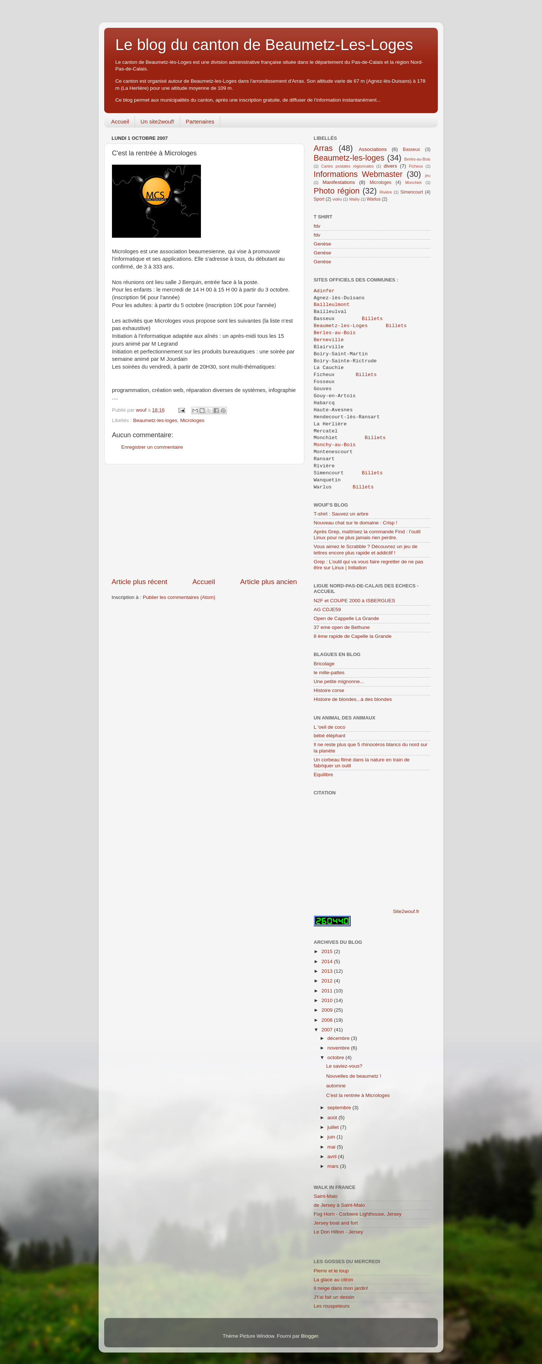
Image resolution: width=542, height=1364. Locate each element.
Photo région (337, 190)
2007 (327, 1029)
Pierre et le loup (331, 1271)
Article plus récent (139, 582)
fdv (317, 226)
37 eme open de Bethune (342, 627)
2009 (327, 1010)
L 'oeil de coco (329, 727)
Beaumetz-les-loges (155, 420)
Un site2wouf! (157, 121)
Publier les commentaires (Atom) (179, 597)
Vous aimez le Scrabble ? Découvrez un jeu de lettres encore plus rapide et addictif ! (365, 549)
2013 (327, 971)
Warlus (373, 199)
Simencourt (411, 192)
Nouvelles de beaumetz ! (353, 1076)
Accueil (120, 121)
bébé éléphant (330, 735)
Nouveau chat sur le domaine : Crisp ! (355, 522)
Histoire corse (329, 690)
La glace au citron (333, 1279)
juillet (333, 1127)
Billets (372, 319)
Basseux (411, 149)
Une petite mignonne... (339, 681)
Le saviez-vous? (344, 1066)
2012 (327, 981)
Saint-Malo (326, 1196)
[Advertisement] (204, 520)
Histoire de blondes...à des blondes (353, 699)
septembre (340, 1107)
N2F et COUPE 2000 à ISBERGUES (354, 600)
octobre (336, 1057)
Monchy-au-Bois (335, 445)
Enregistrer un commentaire (152, 447)
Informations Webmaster (358, 174)
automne (336, 1085)
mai (332, 1147)
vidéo (337, 199)
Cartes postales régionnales (347, 166)
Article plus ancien (268, 582)
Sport (319, 199)
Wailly (354, 199)
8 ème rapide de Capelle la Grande (352, 636)
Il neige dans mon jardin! (341, 1288)
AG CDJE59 (327, 609)
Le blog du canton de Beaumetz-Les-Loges (264, 44)
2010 (327, 1000)
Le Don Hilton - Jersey (338, 1232)
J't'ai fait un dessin (334, 1297)
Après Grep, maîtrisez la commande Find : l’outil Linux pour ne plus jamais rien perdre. (367, 534)
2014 (327, 961)
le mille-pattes (329, 672)
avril (332, 1156)
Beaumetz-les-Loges (341, 326)
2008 (327, 1020)
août (332, 1117)
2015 (327, 951)
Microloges (192, 420)
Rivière (386, 192)
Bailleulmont (333, 305)
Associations (372, 149)
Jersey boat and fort (336, 1223)
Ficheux (416, 166)
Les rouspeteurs (332, 1306)
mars (333, 1166)
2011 (327, 991)
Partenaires (200, 121)
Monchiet (413, 182)
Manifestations (339, 182)
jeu (427, 175)
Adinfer (324, 291)
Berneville (330, 340)
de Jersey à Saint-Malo (339, 1205)
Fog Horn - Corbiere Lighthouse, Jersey (357, 1214)
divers (390, 166)
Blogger (309, 1336)
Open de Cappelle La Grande (346, 618)
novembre (339, 1048)
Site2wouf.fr (406, 911)
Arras (323, 148)
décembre (339, 1038)
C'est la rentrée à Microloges (358, 1095)
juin (332, 1137)
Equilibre (323, 774)
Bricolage (324, 663)
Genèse (322, 244)
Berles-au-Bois (417, 159)
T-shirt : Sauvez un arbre (341, 514)
